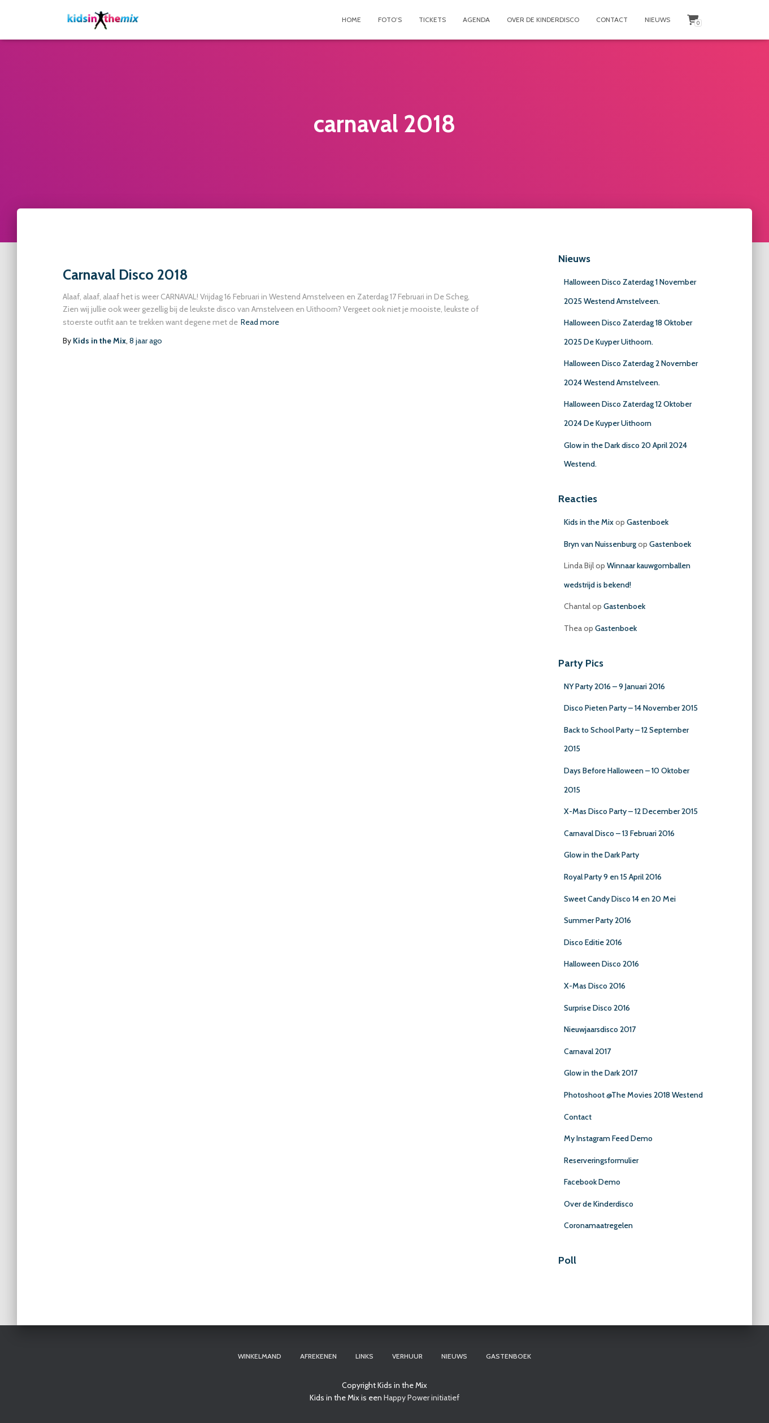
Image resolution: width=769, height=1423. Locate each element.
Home (351, 19)
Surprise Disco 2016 (597, 1008)
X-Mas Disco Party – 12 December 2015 (631, 811)
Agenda (476, 19)
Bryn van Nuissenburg (600, 544)
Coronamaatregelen (598, 1225)
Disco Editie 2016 (593, 942)
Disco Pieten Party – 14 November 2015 (631, 708)
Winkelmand (259, 1356)
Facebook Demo (592, 1182)
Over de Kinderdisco (543, 19)
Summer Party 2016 (597, 920)
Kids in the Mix (589, 522)
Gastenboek (647, 522)
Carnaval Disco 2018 (125, 274)
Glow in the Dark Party (601, 855)
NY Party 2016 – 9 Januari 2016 (614, 686)
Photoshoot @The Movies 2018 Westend (633, 1095)
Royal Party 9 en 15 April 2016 (613, 877)
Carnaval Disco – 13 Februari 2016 (619, 833)
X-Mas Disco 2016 (594, 986)
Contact (612, 19)
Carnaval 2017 (587, 1051)
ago (145, 341)
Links (364, 1356)
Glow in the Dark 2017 (600, 1073)
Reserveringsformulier (601, 1160)
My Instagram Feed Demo (608, 1138)
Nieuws (657, 19)
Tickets (432, 19)
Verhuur (407, 1356)
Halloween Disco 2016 (601, 964)
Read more (260, 322)
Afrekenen (318, 1356)
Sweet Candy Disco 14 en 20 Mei (620, 899)
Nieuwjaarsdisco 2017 (600, 1029)
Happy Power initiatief (421, 1397)
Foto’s (390, 19)
